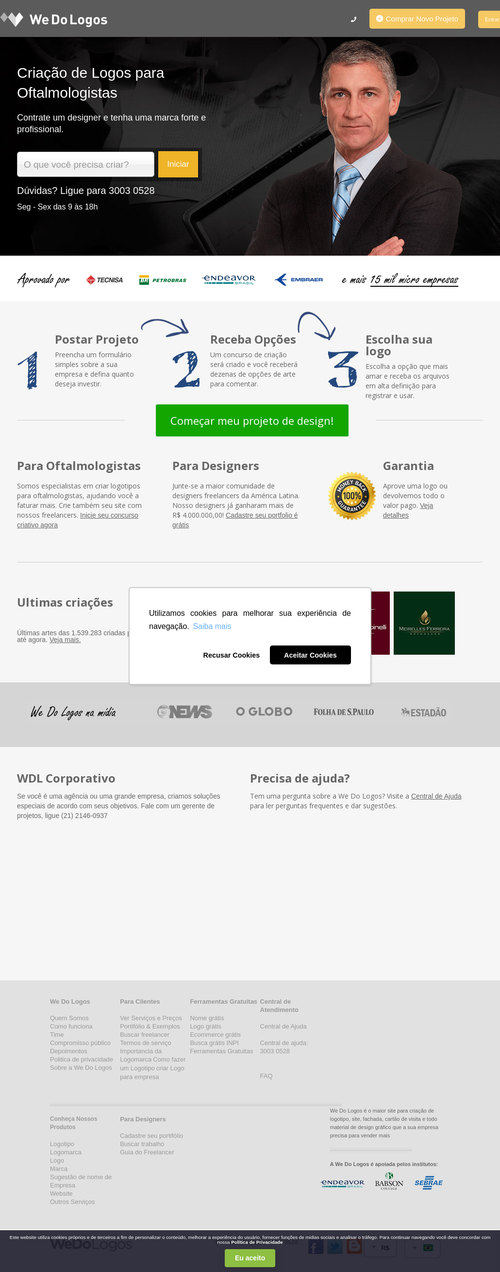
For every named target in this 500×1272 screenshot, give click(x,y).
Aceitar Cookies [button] (310, 655)
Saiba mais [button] (212, 626)
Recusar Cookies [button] (231, 655)
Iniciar (178, 164)
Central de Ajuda (436, 796)
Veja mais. (65, 640)
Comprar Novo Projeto (417, 19)
